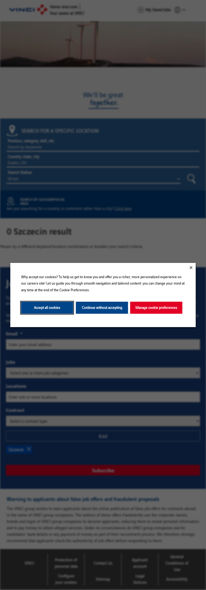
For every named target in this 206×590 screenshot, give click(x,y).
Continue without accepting (102, 307)
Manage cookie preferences (156, 307)
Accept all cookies (47, 307)
